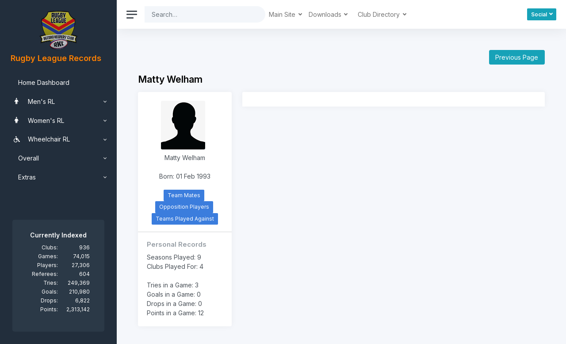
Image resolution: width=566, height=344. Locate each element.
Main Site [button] (283, 14)
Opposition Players (184, 206)
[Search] (198, 14)
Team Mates (184, 195)
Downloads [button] (326, 14)
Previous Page (516, 57)
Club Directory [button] (380, 14)
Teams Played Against (185, 218)
